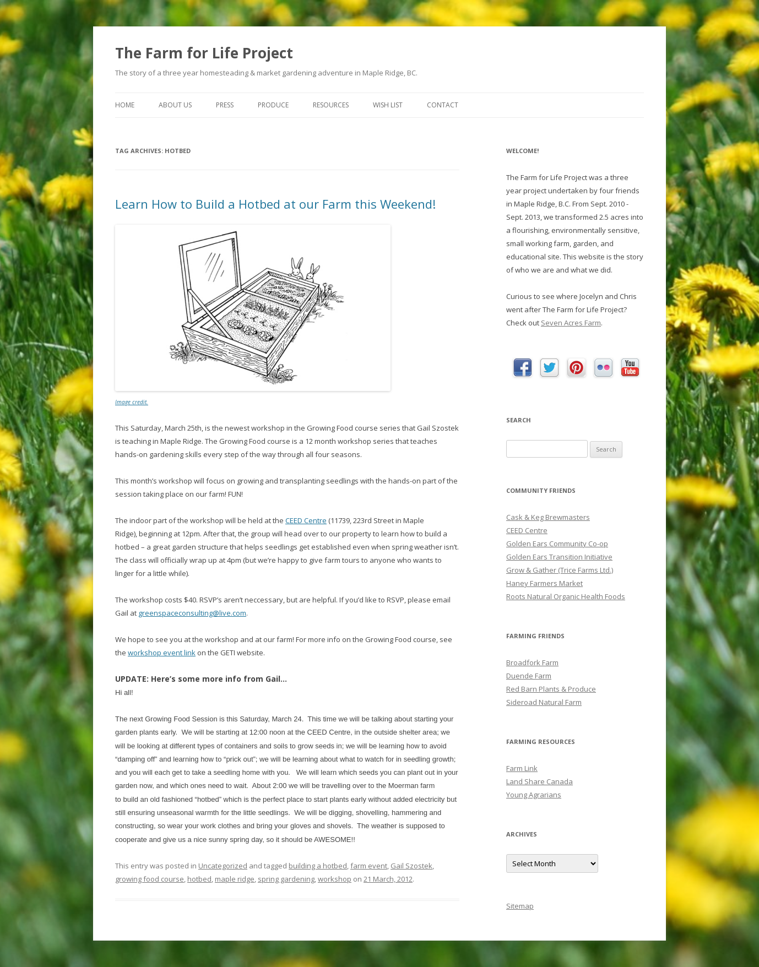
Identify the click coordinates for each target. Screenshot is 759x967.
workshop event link (162, 653)
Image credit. (131, 402)
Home (124, 105)
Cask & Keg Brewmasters (548, 517)
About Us (175, 105)
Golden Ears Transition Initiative (559, 557)
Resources (331, 105)
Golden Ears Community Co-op (557, 543)
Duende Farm (528, 676)
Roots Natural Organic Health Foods (565, 596)
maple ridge (234, 879)
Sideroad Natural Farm (544, 702)
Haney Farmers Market (544, 583)
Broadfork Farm (532, 662)
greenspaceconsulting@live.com (192, 613)
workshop (334, 879)
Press (225, 105)
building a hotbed (318, 866)
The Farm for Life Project (204, 53)
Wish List (388, 105)
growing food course (149, 879)
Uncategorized (222, 866)
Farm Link (522, 768)
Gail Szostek (411, 866)
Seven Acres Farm (571, 323)
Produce (273, 105)
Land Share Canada (539, 781)
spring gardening (286, 879)
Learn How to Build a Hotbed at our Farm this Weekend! (275, 203)
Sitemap (520, 906)
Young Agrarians (533, 795)
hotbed (199, 879)
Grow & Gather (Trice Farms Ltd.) (559, 570)
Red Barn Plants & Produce (551, 689)
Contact (442, 105)
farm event (368, 866)
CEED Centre (306, 520)
